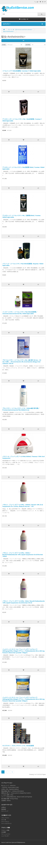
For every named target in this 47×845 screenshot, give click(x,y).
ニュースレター (5, 836)
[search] (19, 14)
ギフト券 (3, 819)
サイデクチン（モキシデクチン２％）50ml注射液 (18, 746)
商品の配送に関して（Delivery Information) (12, 791)
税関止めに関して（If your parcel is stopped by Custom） (16, 793)
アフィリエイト (5, 821)
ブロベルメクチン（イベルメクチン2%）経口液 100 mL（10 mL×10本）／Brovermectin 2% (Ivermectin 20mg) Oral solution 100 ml (21, 361)
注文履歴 (3, 832)
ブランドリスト (5, 818)
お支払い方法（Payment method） (10, 789)
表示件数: (28, 44)
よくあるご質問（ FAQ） (7, 795)
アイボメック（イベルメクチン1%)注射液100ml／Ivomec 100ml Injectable (23, 168)
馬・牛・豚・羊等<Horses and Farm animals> (20, 29)
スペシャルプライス (6, 823)
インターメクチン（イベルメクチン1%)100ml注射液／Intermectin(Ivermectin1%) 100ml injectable (19, 312)
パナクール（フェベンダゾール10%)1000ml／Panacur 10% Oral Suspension (23, 457)
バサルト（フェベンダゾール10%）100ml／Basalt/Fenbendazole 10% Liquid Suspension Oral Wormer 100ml (22, 554)
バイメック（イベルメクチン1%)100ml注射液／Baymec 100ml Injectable (22, 264)
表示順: (4, 44)
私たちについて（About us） (8, 785)
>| (12, 772)
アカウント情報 (5, 830)
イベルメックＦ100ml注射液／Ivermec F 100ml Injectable (21, 71)
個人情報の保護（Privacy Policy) (9, 798)
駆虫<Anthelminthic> (8, 31)
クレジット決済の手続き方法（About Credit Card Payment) (16, 797)
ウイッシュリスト (5, 834)
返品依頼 (3, 809)
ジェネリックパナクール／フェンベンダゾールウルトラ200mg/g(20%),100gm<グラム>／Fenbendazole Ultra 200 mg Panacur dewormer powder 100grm (23, 651)
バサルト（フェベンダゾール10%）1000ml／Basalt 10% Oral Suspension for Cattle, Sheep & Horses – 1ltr (22, 505)
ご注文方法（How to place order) (10, 787)
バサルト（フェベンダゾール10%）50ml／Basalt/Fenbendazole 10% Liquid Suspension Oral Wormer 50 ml (23, 602)
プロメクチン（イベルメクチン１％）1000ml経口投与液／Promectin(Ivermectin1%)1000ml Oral (21, 409)
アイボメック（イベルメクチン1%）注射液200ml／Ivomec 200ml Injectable (21, 216)
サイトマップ (4, 811)
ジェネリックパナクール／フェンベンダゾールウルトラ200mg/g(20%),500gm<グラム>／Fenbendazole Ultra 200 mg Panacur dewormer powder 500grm (23, 699)
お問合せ (3, 807)
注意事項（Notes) (5, 800)
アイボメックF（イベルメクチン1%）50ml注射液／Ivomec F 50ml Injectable (22, 120)
